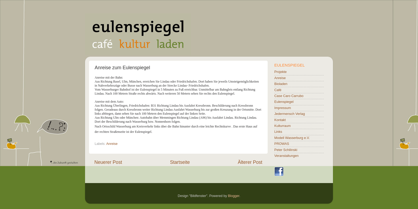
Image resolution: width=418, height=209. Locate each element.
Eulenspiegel (284, 102)
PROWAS (281, 144)
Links (278, 132)
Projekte (280, 72)
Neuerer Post (108, 162)
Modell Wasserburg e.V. (292, 138)
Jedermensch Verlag (289, 114)
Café (278, 90)
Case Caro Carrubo (288, 96)
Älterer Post (250, 162)
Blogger (233, 196)
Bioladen (280, 84)
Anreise (112, 144)
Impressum (282, 108)
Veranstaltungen (286, 156)
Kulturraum (282, 126)
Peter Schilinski (285, 150)
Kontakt (280, 120)
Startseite (180, 162)
